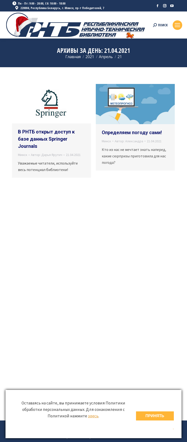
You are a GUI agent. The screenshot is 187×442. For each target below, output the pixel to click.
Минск (22, 155)
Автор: (46, 155)
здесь (93, 416)
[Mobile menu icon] (177, 25)
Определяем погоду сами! (132, 132)
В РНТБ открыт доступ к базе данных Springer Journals (46, 139)
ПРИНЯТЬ (155, 416)
